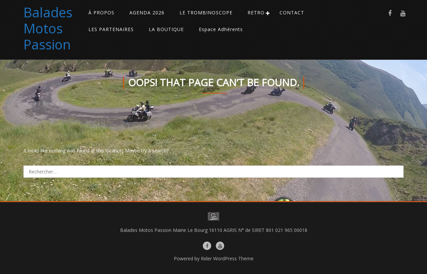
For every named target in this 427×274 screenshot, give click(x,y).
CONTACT (292, 12)
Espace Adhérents (221, 29)
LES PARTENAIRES (111, 29)
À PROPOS (101, 12)
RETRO (256, 12)
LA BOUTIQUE (166, 29)
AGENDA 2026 (146, 12)
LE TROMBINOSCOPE (206, 12)
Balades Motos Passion (47, 28)
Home (30, 104)
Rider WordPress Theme (227, 258)
